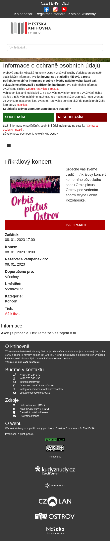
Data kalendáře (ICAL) (32, 405)
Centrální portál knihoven (34, 412)
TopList (54, 88)
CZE (44, 3)
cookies (22, 104)
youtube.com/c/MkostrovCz (35, 392)
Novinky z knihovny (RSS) (34, 408)
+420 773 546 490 (30, 378)
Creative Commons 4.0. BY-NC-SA (75, 428)
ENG (55, 3)
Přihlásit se (55, 456)
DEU (65, 3)
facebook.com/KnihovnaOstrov (37, 385)
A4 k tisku (13, 314)
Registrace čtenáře (50, 14)
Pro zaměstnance (29, 416)
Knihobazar (23, 14)
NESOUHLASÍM (70, 117)
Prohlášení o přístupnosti (19, 434)
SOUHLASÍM (15, 117)
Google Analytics (36, 88)
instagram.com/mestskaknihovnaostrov (41, 389)
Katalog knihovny (82, 14)
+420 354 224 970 (30, 374)
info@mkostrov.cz (30, 382)
